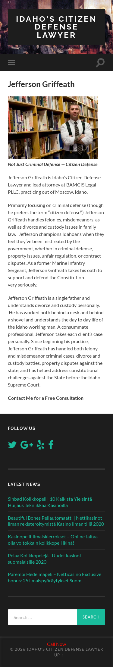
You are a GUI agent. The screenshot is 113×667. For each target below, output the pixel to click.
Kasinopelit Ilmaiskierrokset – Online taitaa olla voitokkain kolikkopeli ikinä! (53, 540)
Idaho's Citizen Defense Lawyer (56, 26)
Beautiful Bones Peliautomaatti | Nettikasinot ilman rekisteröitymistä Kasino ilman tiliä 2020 (56, 521)
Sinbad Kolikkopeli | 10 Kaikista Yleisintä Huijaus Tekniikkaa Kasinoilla (50, 502)
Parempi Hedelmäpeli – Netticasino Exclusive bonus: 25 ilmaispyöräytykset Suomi (54, 577)
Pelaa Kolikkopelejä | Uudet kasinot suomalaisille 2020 (44, 559)
